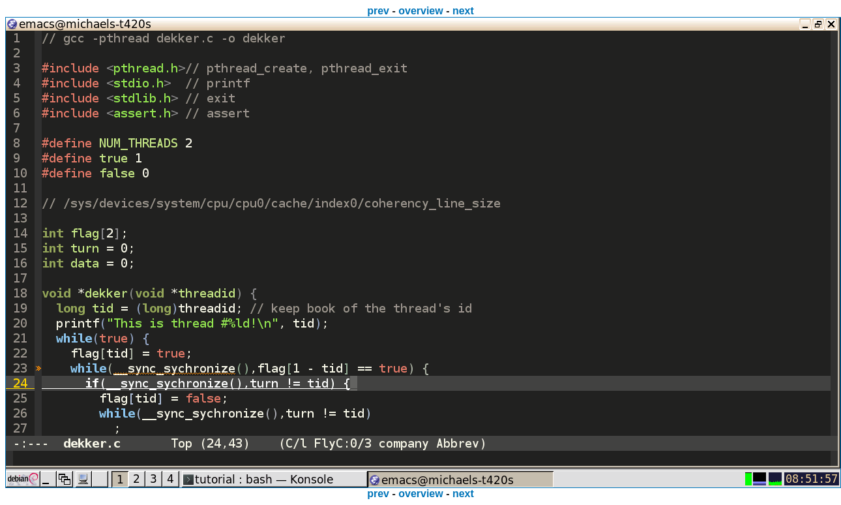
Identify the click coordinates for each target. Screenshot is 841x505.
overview (420, 10)
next (463, 10)
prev (378, 10)
